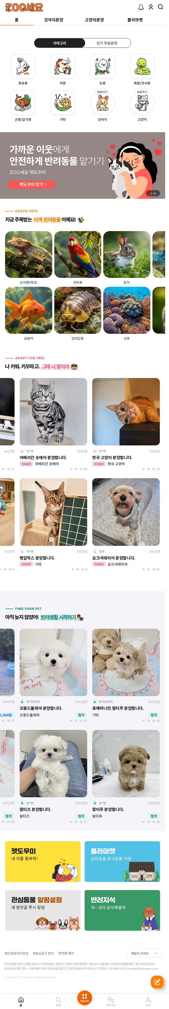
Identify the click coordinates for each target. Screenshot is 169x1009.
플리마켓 (135, 20)
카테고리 (59, 43)
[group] (82, 165)
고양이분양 (94, 20)
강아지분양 (53, 20)
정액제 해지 (66, 953)
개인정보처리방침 (16, 953)
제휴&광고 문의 (43, 953)
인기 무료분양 (107, 43)
